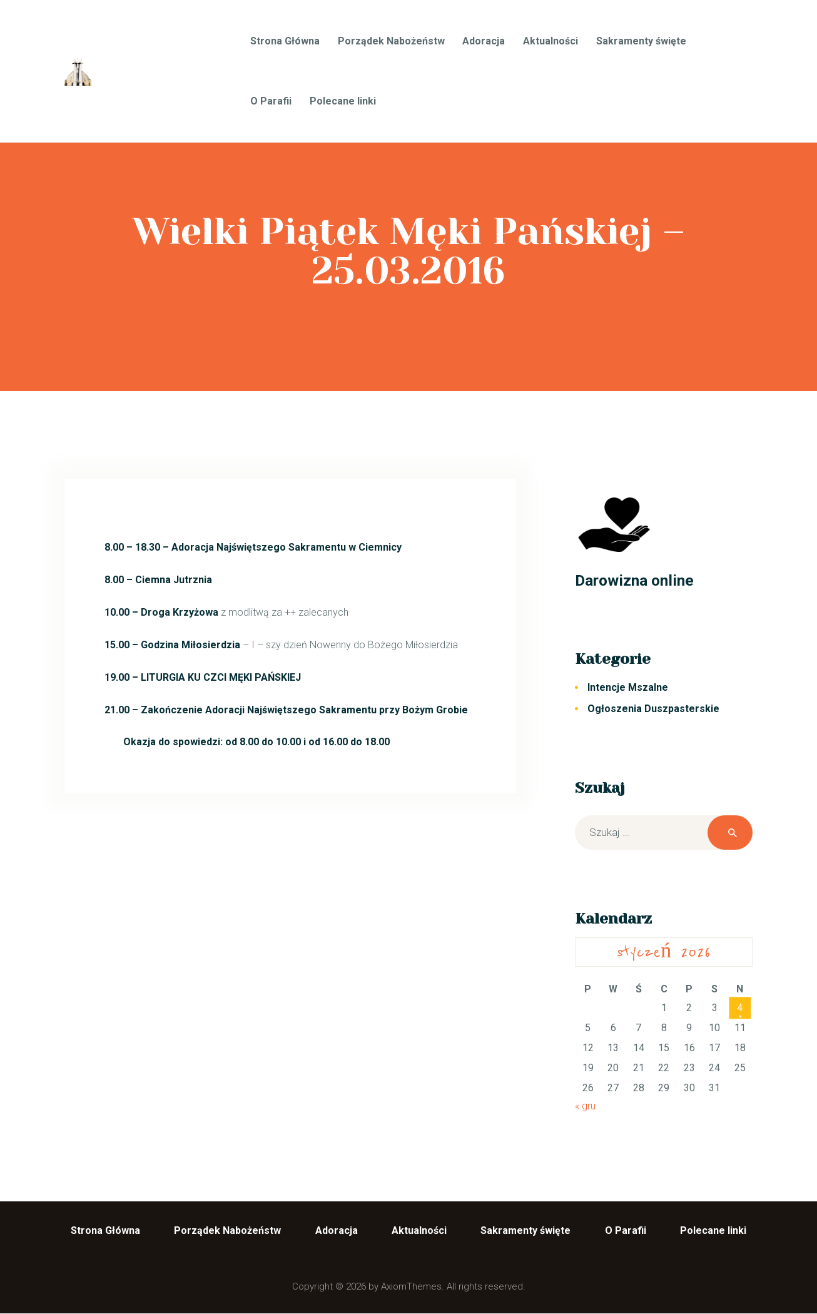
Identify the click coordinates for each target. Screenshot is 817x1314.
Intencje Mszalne (627, 687)
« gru (585, 1106)
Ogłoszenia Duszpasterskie (653, 709)
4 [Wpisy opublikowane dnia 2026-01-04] (740, 1008)
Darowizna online (634, 580)
